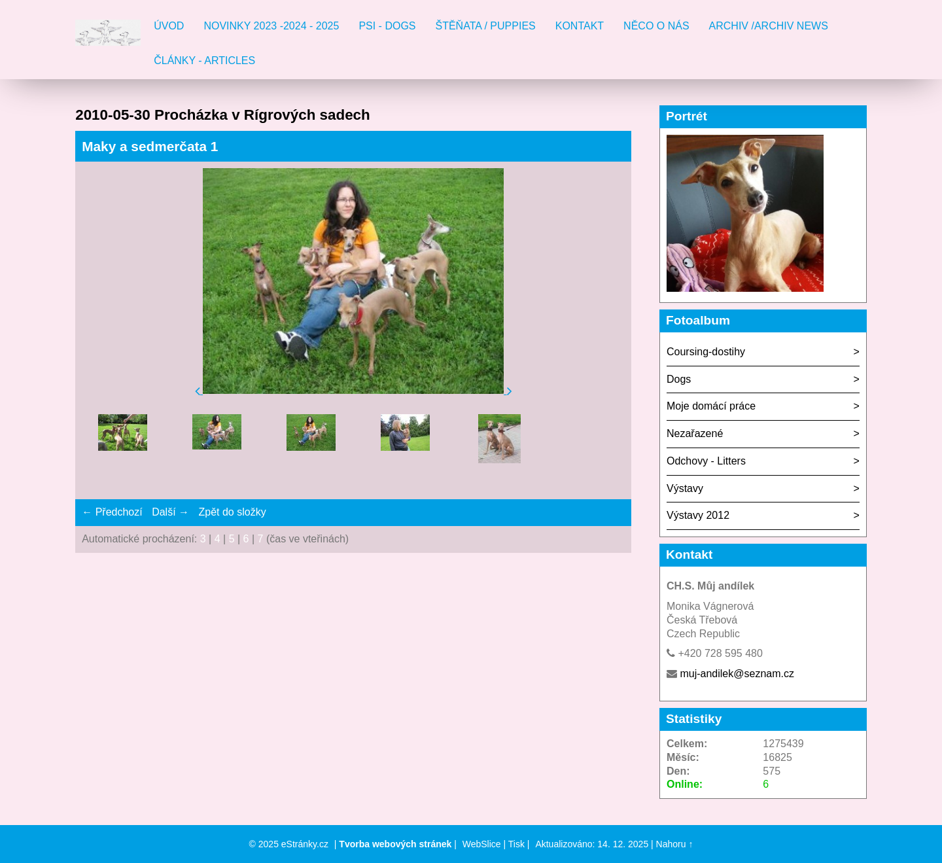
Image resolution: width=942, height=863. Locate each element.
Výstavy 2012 (698, 515)
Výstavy (685, 488)
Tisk (516, 844)
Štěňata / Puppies (486, 25)
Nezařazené (695, 433)
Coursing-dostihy (706, 351)
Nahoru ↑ (674, 844)
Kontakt (579, 25)
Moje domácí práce (711, 406)
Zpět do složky (232, 512)
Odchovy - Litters (706, 461)
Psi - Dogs (386, 25)
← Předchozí (112, 512)
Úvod (169, 25)
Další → (170, 512)
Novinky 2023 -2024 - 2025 (271, 25)
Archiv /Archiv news (768, 25)
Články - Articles (204, 60)
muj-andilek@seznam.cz (737, 673)
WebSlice (481, 844)
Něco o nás (656, 25)
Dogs (679, 379)
